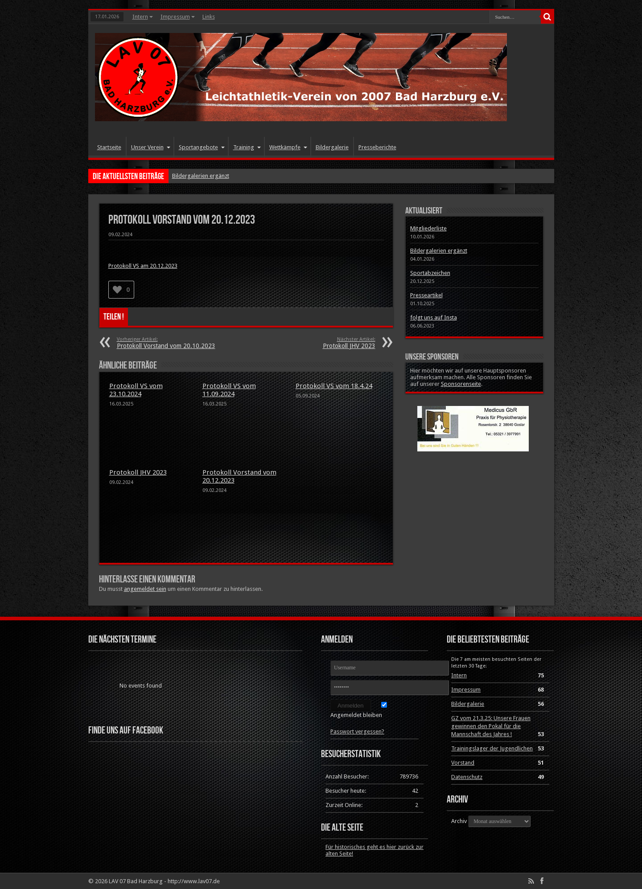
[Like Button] (117, 289)
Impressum (177, 16)
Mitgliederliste (428, 228)
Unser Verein (150, 147)
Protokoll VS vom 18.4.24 (334, 386)
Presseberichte (377, 147)
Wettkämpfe (288, 147)
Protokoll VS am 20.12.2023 (142, 265)
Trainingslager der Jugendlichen (492, 748)
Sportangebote (202, 147)
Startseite (109, 147)
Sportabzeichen (430, 273)
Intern (142, 16)
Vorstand (462, 762)
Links (208, 16)
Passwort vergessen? (357, 731)
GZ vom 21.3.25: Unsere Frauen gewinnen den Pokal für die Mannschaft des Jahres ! (491, 726)
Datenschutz (466, 777)
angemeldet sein (145, 589)
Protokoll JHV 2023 (138, 472)
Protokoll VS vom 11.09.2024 (229, 390)
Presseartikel (426, 295)
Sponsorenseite (461, 384)
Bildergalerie (332, 147)
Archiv (459, 821)
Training (247, 147)
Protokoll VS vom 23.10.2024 (136, 390)
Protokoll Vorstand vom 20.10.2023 (171, 342)
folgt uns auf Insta (433, 317)
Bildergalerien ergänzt (200, 175)
